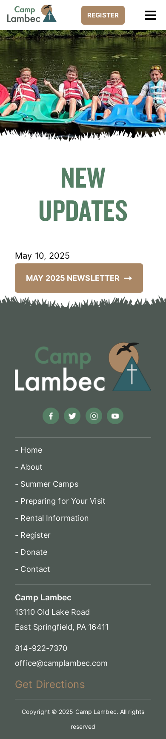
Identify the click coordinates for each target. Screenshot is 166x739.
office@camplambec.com (61, 663)
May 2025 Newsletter (79, 278)
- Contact (32, 569)
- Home (28, 449)
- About (29, 466)
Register (103, 15)
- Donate (31, 552)
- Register (33, 535)
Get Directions (50, 684)
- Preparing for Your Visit (60, 500)
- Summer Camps (46, 483)
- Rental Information (52, 518)
